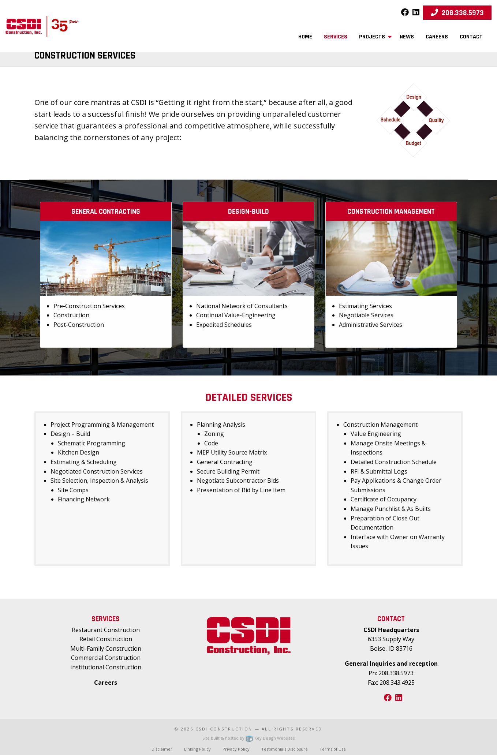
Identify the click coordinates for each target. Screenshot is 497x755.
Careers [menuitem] (437, 37)
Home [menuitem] (305, 37)
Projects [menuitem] (372, 37)
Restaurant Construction (106, 630)
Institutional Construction (105, 667)
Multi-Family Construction (105, 648)
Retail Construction (105, 639)
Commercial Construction (106, 658)
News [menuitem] (407, 37)
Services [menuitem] (335, 37)
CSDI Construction (224, 729)
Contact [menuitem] (471, 37)
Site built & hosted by (248, 738)
